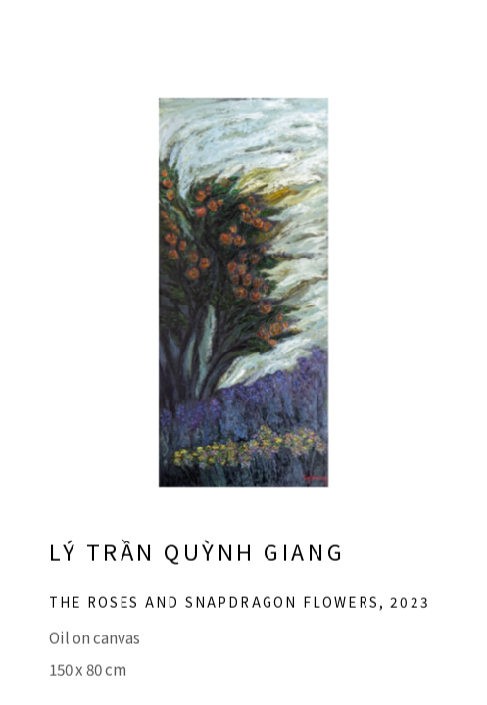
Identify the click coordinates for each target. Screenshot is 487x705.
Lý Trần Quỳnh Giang (197, 564)
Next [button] (467, 352)
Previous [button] (19, 352)
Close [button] (444, 44)
